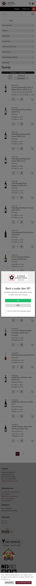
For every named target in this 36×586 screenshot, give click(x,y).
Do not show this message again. (19, 311)
